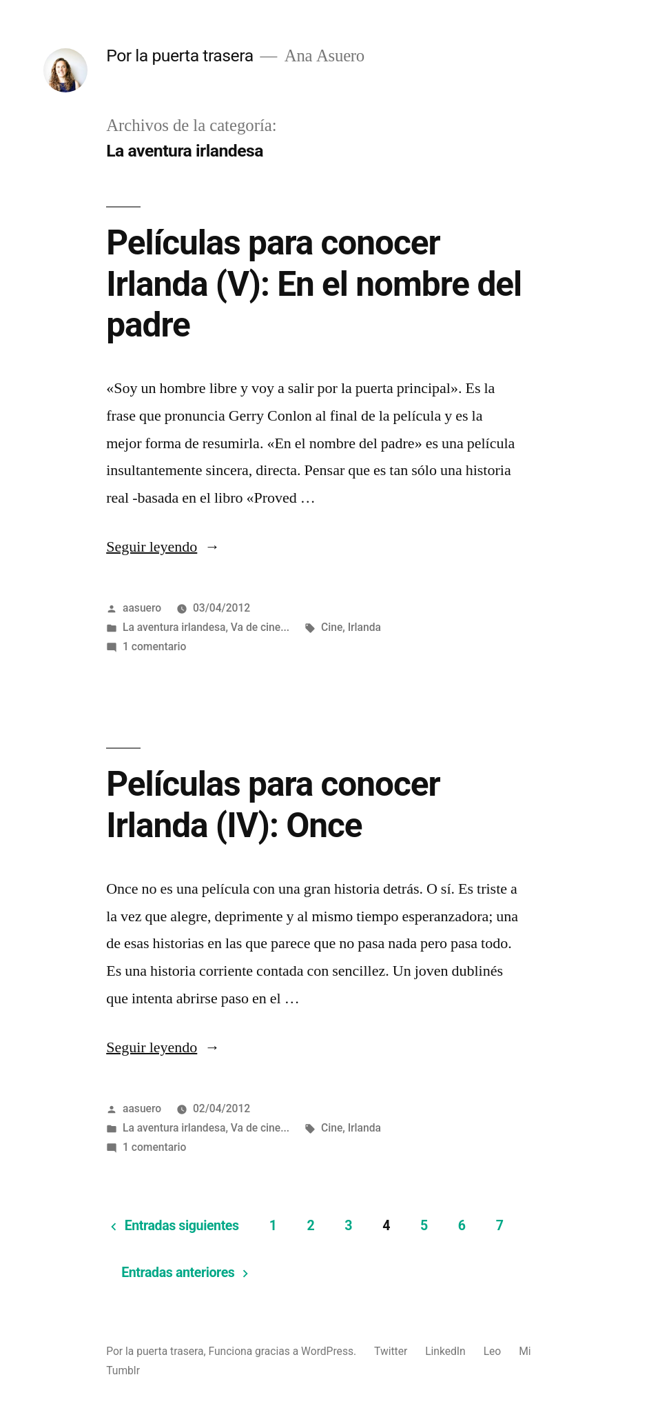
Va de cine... (260, 627)
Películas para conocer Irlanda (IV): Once (273, 804)
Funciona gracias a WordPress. (283, 1351)
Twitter (390, 1351)
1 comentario (154, 646)
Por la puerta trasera (179, 56)
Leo (493, 1351)
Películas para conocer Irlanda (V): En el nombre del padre (314, 284)
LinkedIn (445, 1351)
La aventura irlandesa (174, 627)
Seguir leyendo (163, 546)
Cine (331, 627)
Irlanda (364, 627)
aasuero (142, 607)
